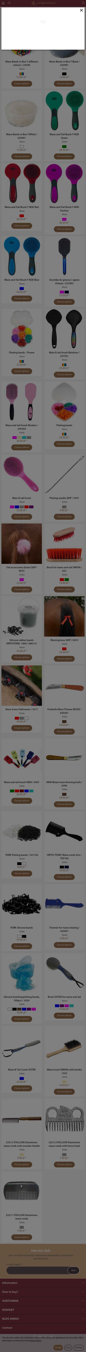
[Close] (81, 10)
